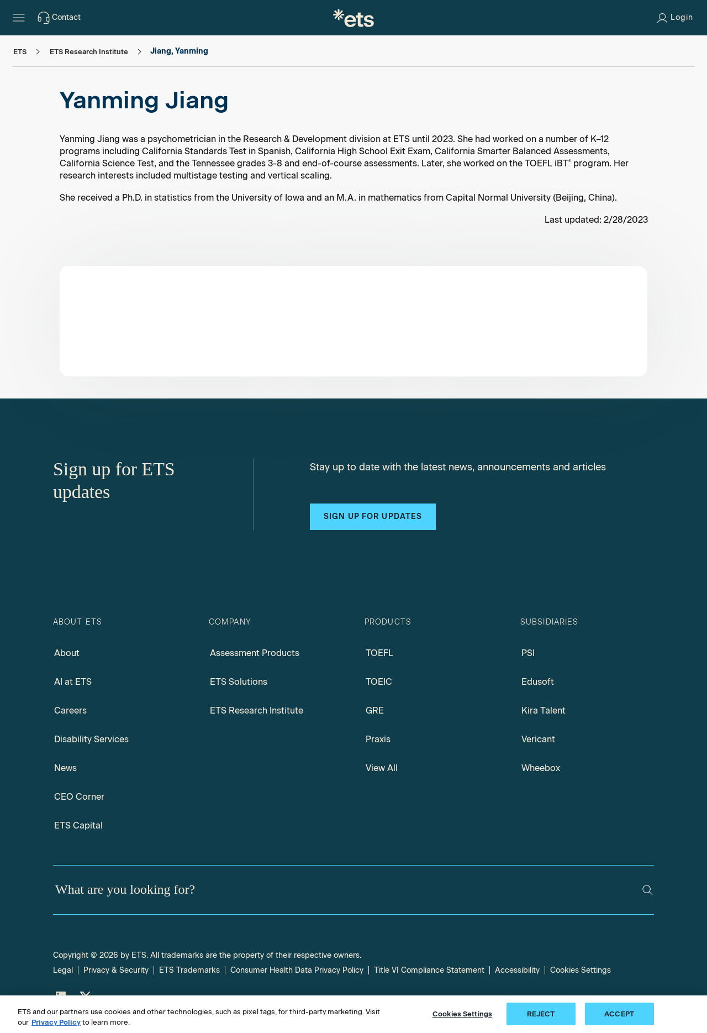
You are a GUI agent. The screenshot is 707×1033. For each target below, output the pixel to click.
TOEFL (379, 653)
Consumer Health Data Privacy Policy (296, 970)
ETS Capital (78, 825)
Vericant (538, 739)
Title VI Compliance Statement (429, 970)
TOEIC (379, 682)
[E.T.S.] (353, 17)
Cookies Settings (580, 970)
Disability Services (91, 739)
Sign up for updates (373, 516)
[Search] (647, 890)
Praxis (378, 739)
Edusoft (537, 682)
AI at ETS (73, 682)
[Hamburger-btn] (18, 17)
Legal (63, 970)
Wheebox (540, 768)
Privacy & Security (116, 970)
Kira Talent (543, 710)
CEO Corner (79, 796)
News (65, 768)
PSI (528, 653)
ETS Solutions (238, 682)
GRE (375, 710)
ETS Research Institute (256, 710)
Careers (70, 710)
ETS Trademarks (189, 970)
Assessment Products (254, 653)
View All (382, 768)
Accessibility (517, 970)
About (67, 653)
